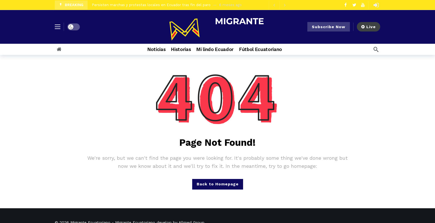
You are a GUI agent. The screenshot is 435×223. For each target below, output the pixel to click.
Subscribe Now (328, 27)
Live (368, 27)
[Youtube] (362, 4)
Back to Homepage (218, 184)
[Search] (376, 49)
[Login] (376, 5)
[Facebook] (345, 4)
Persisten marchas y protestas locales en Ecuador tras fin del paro (151, 5)
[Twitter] (354, 4)
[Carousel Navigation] (279, 5)
